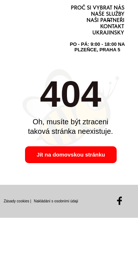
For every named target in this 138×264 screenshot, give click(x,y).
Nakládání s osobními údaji (56, 201)
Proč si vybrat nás (97, 7)
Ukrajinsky (108, 32)
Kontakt (112, 26)
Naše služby (107, 14)
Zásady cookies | (17, 201)
